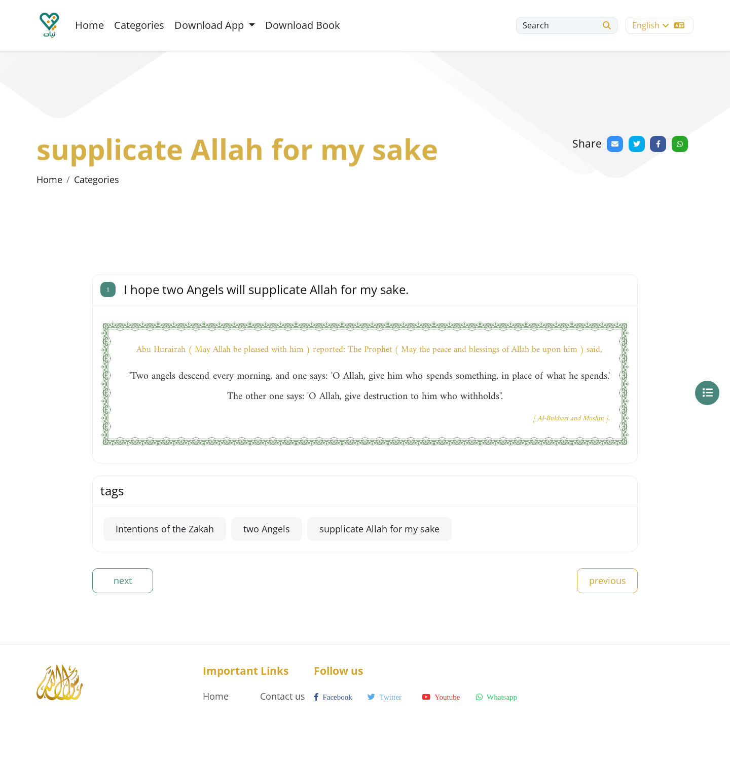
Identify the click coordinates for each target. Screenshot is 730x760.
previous (607, 580)
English (658, 25)
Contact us (282, 696)
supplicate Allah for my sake (379, 529)
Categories (139, 25)
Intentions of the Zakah (165, 529)
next (123, 580)
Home (89, 25)
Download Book (302, 25)
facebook (333, 697)
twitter (385, 697)
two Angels (266, 529)
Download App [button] (210, 25)
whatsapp (496, 697)
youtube (441, 697)
